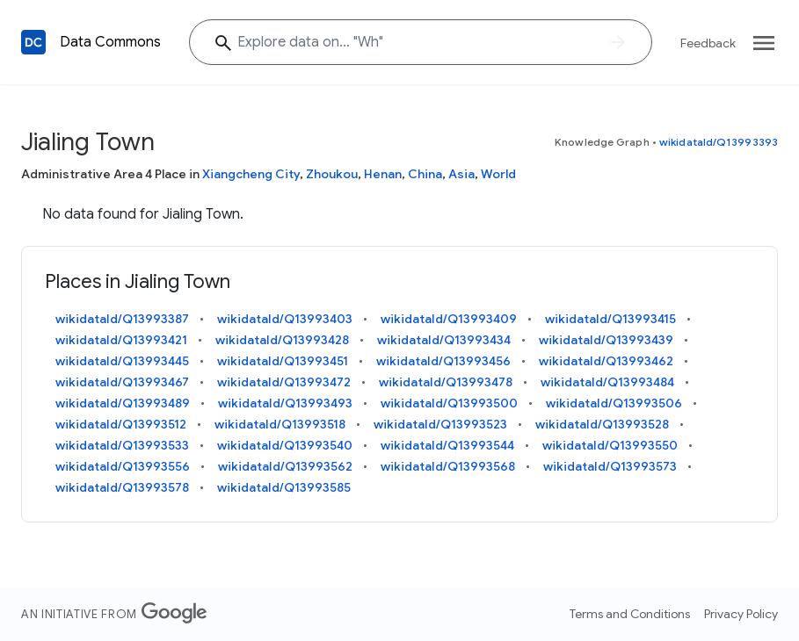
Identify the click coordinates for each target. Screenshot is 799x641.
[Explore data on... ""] (420, 42)
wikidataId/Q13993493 (285, 403)
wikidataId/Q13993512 (120, 424)
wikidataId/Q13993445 (122, 361)
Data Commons (110, 42)
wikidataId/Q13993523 (440, 424)
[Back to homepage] (33, 42)
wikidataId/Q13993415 (610, 319)
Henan (383, 174)
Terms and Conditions (630, 614)
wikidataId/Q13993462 (606, 361)
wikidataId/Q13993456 (443, 361)
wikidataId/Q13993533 (122, 445)
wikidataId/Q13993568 (448, 466)
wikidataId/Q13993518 (279, 424)
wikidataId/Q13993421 (121, 340)
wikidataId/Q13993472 (284, 382)
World (498, 174)
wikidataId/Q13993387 (122, 319)
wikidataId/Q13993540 (284, 445)
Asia (461, 174)
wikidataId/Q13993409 (449, 319)
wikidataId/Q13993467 (122, 382)
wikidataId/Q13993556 (122, 466)
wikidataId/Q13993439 (606, 340)
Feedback (708, 43)
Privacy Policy (741, 614)
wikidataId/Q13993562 (285, 466)
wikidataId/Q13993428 (282, 340)
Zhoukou (332, 174)
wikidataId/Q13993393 (718, 141)
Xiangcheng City (251, 174)
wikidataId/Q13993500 (449, 403)
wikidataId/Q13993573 (610, 466)
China (425, 174)
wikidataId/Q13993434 (444, 340)
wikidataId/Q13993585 (284, 487)
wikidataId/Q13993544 (447, 445)
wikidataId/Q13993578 (122, 487)
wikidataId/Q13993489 (122, 403)
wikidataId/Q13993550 (610, 445)
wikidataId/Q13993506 (614, 403)
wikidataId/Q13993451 (282, 361)
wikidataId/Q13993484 (607, 382)
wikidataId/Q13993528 (602, 424)
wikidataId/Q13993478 (445, 382)
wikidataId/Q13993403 (284, 319)
